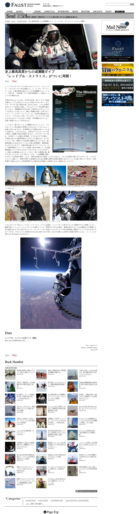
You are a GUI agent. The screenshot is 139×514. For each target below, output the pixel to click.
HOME (7, 21)
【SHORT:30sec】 (123, 59)
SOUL (13, 21)
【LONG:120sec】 (112, 59)
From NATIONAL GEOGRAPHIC (77, 500)
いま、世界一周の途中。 (35, 504)
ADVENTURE (22, 21)
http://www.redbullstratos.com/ (15, 340)
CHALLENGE (43, 500)
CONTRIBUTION (57, 500)
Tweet (7, 81)
